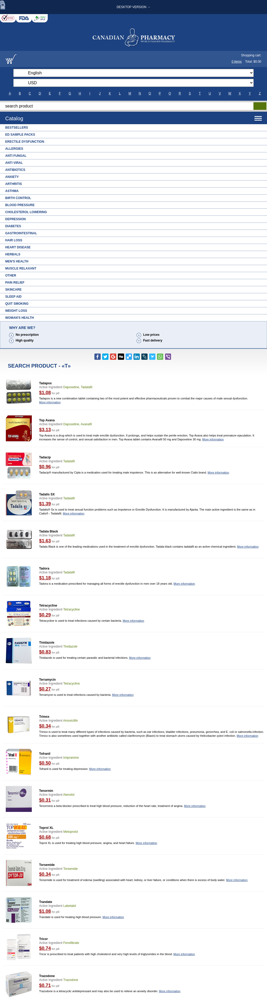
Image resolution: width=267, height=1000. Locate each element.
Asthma (12, 191)
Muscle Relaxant (20, 268)
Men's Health (16, 261)
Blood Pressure (20, 205)
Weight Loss (16, 311)
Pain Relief (15, 282)
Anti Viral (14, 163)
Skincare (13, 289)
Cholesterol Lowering (26, 212)
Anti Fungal (15, 156)
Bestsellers (16, 127)
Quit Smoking (16, 304)
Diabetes (13, 226)
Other (10, 275)
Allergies (14, 149)
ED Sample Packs (20, 134)
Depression (15, 219)
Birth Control (18, 198)
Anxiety (12, 177)
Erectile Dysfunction (24, 141)
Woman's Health (19, 318)
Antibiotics (15, 170)
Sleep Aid (13, 296)
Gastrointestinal (21, 233)
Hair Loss (13, 240)
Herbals (12, 254)
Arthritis (13, 184)
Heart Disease (18, 247)
